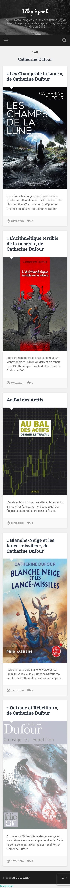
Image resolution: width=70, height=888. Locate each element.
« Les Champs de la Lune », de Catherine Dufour (35, 76)
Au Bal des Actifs (25, 400)
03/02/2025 (17, 221)
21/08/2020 (17, 523)
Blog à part (35, 11)
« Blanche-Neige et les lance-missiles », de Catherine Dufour (30, 545)
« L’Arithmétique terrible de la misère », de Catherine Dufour (32, 243)
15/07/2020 (17, 690)
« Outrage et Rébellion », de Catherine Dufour (32, 710)
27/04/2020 (17, 861)
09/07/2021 (17, 382)
